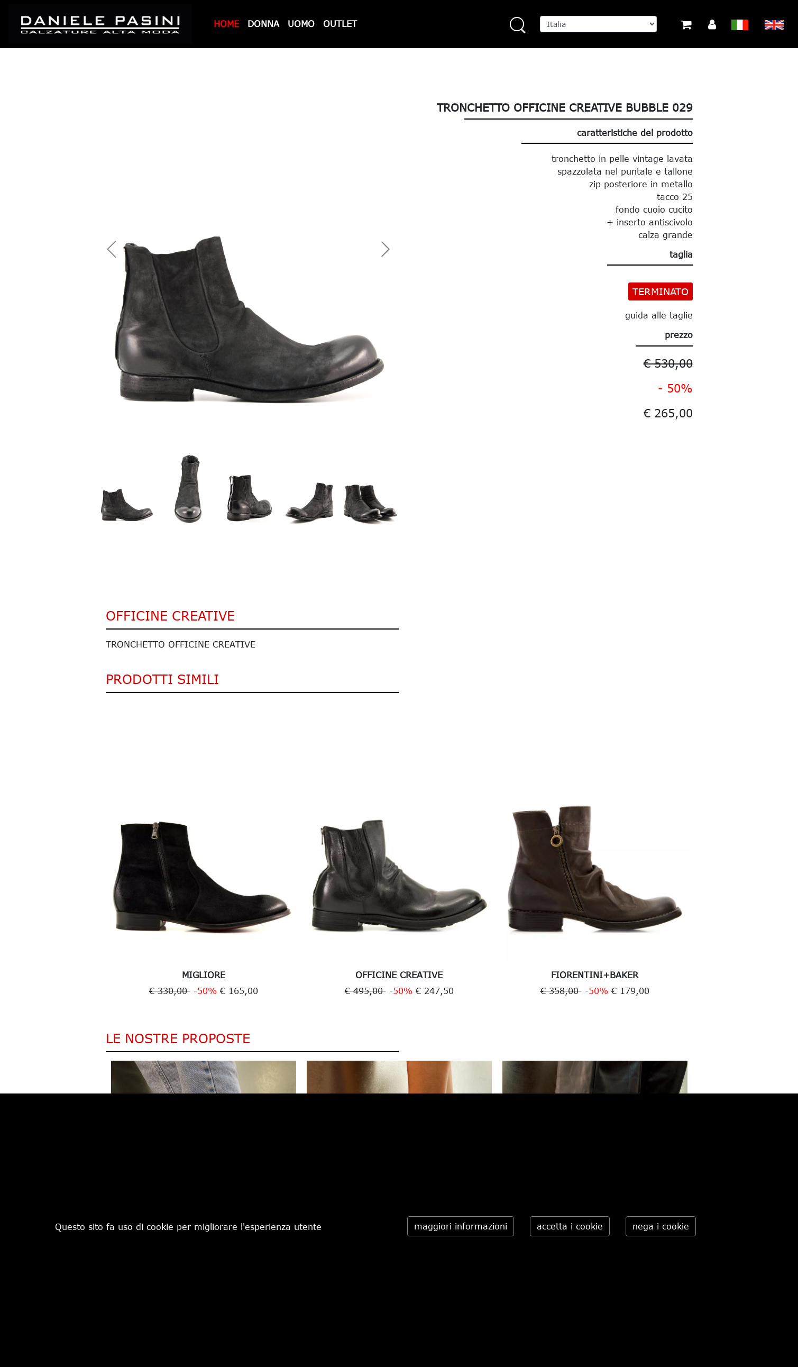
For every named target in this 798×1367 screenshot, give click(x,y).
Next (700, 854)
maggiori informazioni (460, 1226)
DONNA (263, 24)
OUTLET (340, 24)
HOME (226, 24)
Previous (98, 854)
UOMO (301, 24)
